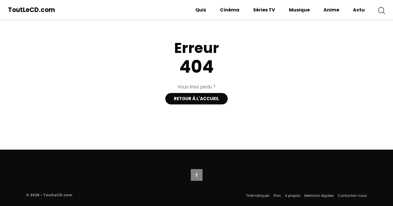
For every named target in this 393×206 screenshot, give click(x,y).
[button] (381, 10)
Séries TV (264, 10)
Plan (277, 195)
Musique (299, 10)
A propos (292, 195)
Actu (359, 10)
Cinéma (229, 10)
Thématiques (257, 195)
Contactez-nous (352, 195)
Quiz (200, 10)
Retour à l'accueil (196, 99)
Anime (331, 10)
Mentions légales (319, 195)
